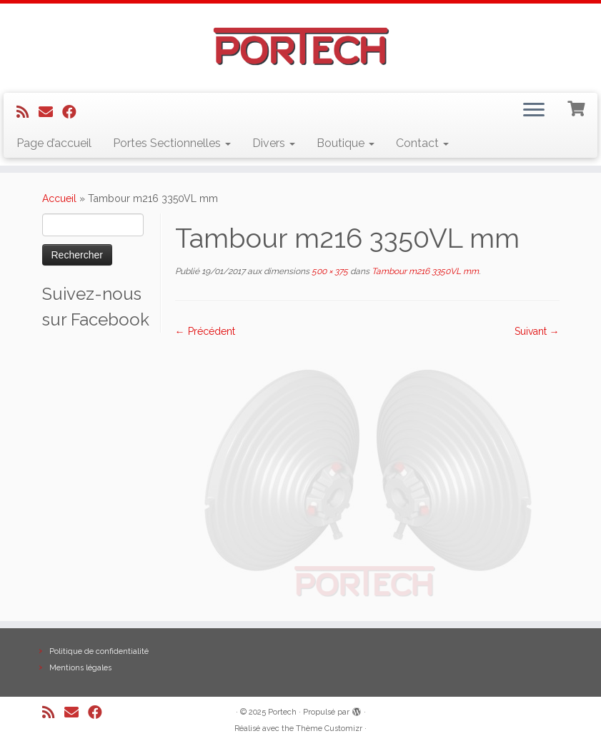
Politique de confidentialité (99, 651)
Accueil (59, 198)
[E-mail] (50, 112)
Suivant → (537, 331)
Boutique (345, 143)
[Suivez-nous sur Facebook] (74, 112)
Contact (422, 143)
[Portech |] (300, 46)
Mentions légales (80, 667)
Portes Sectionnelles (172, 143)
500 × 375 (328, 271)
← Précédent (205, 331)
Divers (273, 143)
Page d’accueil (53, 143)
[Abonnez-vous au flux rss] (27, 112)
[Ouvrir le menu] (534, 111)
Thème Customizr (329, 728)
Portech (282, 712)
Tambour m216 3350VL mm (424, 271)
